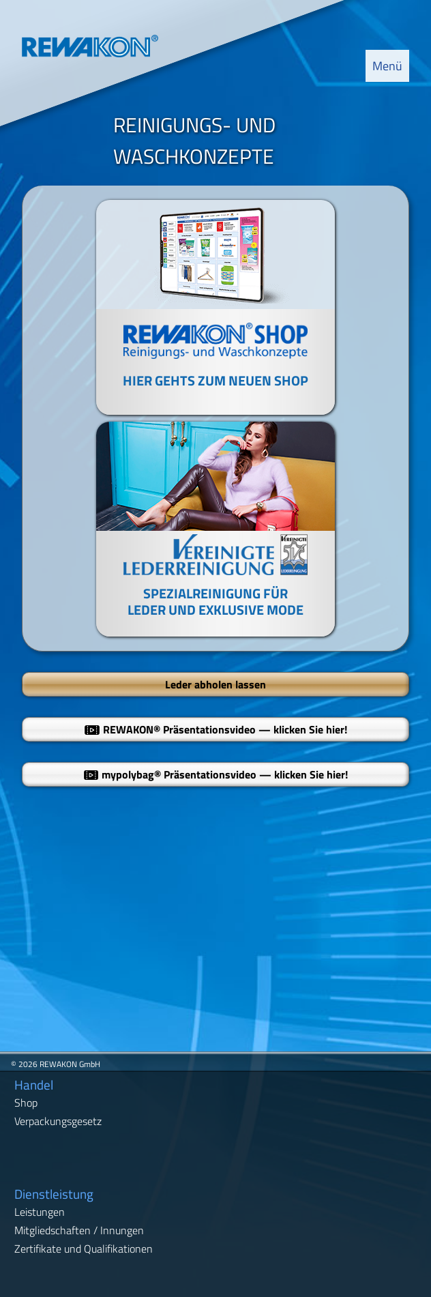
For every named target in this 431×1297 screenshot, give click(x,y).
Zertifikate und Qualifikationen (83, 1248)
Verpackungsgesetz (58, 1121)
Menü (387, 66)
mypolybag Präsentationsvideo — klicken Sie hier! (215, 774)
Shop (26, 1102)
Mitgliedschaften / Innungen (79, 1230)
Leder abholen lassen (215, 684)
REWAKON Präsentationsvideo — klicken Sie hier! (215, 729)
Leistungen (39, 1212)
